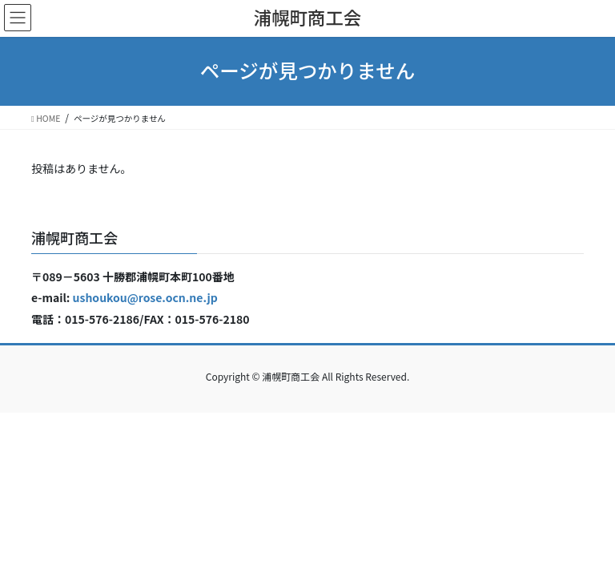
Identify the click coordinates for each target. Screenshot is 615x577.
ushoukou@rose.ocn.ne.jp (145, 297)
